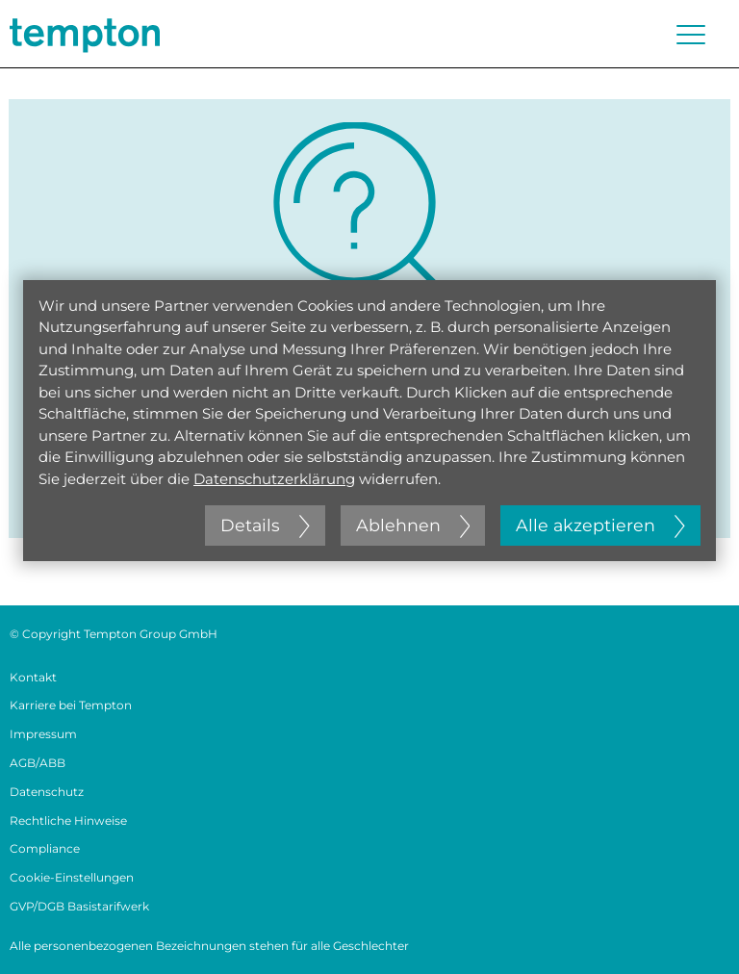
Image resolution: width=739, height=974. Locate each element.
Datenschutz (47, 791)
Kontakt (33, 677)
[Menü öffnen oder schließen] (691, 34)
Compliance (45, 848)
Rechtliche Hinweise (68, 820)
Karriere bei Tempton (71, 705)
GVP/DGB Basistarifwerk (79, 906)
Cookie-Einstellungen (72, 877)
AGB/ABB (37, 763)
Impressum (43, 734)
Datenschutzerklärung (274, 479)
